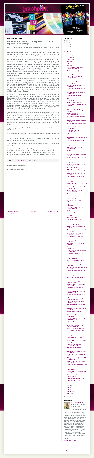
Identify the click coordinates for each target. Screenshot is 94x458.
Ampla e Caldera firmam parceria (75, 102)
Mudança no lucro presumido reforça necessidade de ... (76, 362)
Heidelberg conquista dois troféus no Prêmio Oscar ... (76, 315)
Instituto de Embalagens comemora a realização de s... (76, 134)
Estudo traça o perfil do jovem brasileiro (76, 71)
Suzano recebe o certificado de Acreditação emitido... (74, 114)
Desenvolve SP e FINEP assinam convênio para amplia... (75, 234)
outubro (69, 59)
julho (68, 65)
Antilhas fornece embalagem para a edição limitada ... (75, 288)
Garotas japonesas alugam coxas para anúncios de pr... (76, 211)
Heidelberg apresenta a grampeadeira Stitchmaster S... (76, 375)
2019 (67, 40)
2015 (67, 49)
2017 (67, 44)
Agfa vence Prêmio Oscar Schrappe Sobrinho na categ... (75, 298)
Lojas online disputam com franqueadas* (76, 107)
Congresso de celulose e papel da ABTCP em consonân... (75, 68)
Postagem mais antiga (53, 211)
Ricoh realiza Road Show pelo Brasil (75, 328)
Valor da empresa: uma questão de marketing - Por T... (75, 77)
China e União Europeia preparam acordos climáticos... (75, 208)
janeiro (69, 393)
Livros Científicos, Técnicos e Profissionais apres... (74, 96)
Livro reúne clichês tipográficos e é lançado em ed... (75, 141)
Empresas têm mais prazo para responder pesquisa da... (74, 223)
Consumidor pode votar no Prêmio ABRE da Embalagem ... (77, 372)
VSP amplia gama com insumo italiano (76, 378)
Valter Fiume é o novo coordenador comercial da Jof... (75, 338)
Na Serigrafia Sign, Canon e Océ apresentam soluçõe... (75, 326)
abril (68, 387)
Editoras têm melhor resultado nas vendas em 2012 (75, 131)
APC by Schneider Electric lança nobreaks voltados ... (75, 148)
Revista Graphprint (78, 402)
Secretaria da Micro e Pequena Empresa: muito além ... (74, 201)
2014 (67, 51)
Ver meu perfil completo (70, 440)
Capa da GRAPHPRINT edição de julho (76, 167)
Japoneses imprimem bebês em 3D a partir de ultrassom (76, 271)
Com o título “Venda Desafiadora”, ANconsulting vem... (75, 257)
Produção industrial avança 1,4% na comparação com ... (75, 302)
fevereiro (69, 391)
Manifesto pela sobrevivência (74, 217)
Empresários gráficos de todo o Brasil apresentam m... (76, 278)
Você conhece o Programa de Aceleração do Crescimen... (74, 348)
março (68, 389)
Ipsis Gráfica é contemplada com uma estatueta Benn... (76, 368)
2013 (67, 53)
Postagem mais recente (13, 211)
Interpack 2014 (70, 79)
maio (68, 385)
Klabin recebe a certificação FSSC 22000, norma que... (75, 254)
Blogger (66, 450)
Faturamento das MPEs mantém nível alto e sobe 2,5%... (76, 292)
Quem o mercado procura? (73, 380)
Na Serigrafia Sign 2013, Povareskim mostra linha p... (76, 295)
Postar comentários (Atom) (17, 213)
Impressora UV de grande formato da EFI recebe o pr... (76, 197)
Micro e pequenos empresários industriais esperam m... (74, 345)
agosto (69, 63)
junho (68, 383)
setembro (69, 61)
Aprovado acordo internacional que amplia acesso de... (75, 191)
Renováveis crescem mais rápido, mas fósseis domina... (76, 93)
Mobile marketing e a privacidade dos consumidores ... (76, 322)
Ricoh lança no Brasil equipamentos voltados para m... (75, 281)
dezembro (69, 55)
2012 (67, 396)
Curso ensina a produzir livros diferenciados (74, 220)
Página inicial (33, 211)
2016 (67, 47)
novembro (69, 57)
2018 (67, 42)
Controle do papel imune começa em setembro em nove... (76, 319)
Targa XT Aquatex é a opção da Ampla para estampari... (76, 285)
